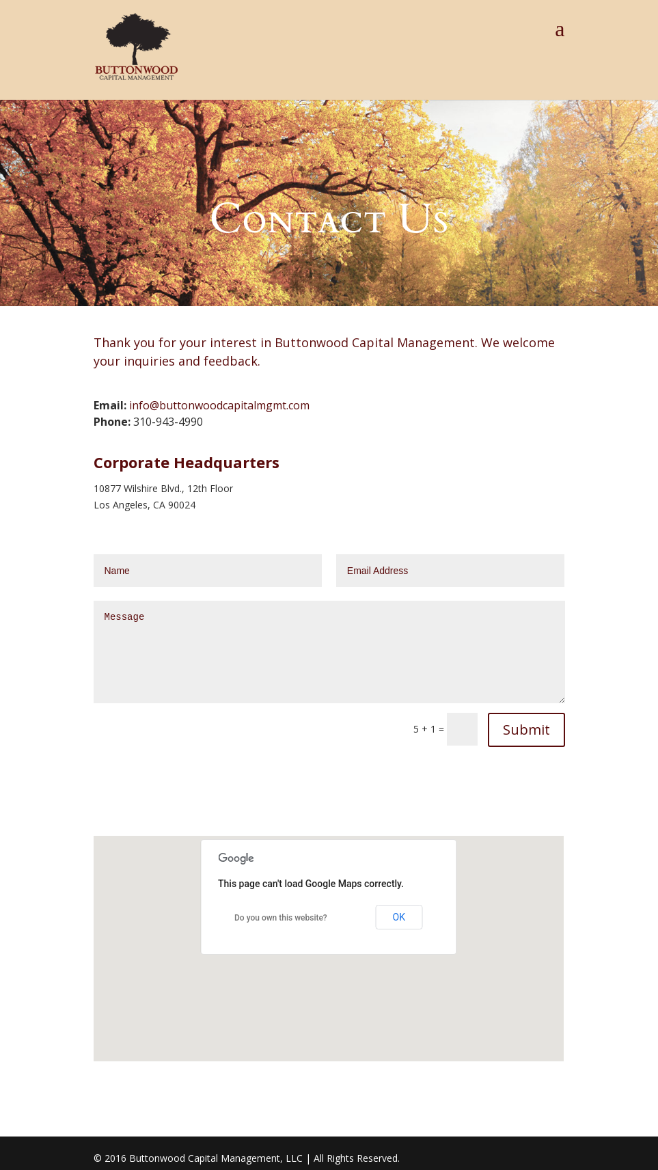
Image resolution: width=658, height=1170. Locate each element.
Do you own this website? (280, 918)
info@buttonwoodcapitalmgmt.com (219, 405)
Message (329, 652)
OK (399, 917)
